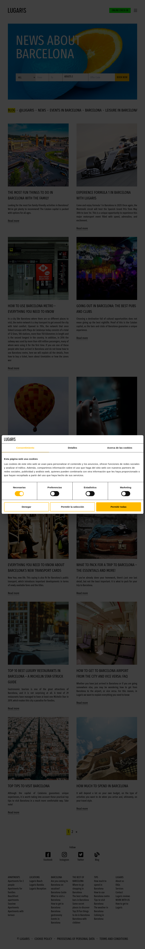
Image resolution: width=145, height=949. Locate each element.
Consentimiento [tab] (25, 447)
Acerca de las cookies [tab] (119, 447)
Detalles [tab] (72, 447)
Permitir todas (119, 506)
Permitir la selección (72, 506)
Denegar (26, 506)
